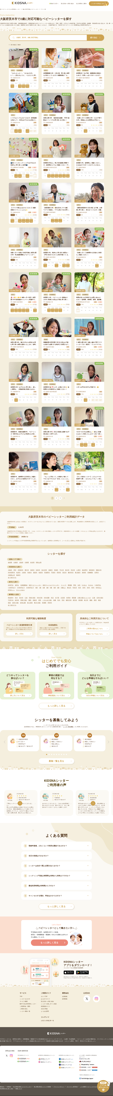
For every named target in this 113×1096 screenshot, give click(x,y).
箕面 (9, 603)
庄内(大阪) (100, 598)
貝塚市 (56, 570)
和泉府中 (11, 598)
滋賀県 (10, 562)
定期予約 (11, 585)
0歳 (36, 587)
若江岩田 (30, 603)
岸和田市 (20, 570)
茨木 (16, 598)
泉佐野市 (85, 570)
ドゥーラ (63, 585)
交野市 (96, 572)
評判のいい (11, 590)
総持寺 (17, 600)
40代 (92, 587)
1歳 (40, 587)
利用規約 (9, 1086)
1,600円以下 (12, 587)
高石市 (64, 572)
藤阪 (91, 600)
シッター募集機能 (68, 726)
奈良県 (32, 562)
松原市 (18, 572)
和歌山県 (38, 562)
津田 (39, 600)
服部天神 (68, 600)
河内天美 (39, 598)
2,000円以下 (21, 587)
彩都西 (44, 603)
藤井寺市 (71, 572)
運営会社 (2, 1086)
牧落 (99, 600)
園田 (30, 600)
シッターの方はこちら (100, 3)
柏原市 (41, 572)
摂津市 (59, 572)
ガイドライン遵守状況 (72, 1086)
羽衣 (63, 600)
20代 (83, 587)
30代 (88, 587)
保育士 (17, 585)
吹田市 (38, 570)
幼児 (79, 587)
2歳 (44, 587)
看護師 (70, 585)
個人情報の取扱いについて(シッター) (22, 1086)
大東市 (24, 572)
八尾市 (78, 570)
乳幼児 (75, 587)
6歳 (58, 587)
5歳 (54, 587)
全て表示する (12, 577)
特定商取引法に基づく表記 (6, 1088)
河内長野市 (11, 572)
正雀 (93, 598)
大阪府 (21, 562)
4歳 (51, 587)
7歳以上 (63, 587)
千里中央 (11, 600)
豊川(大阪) (37, 603)
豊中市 (27, 570)
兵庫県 (27, 562)
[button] (46, 754)
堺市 (15, 570)
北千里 (57, 598)
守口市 (62, 570)
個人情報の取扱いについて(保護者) (42, 1086)
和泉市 (29, 572)
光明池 (68, 598)
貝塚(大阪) (32, 598)
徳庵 (54, 600)
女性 (79, 585)
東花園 (80, 600)
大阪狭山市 (11, 575)
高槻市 (50, 570)
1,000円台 (98, 585)
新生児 (69, 587)
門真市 (53, 572)
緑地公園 (23, 603)
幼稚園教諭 (23, 585)
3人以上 (90, 585)
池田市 (32, 570)
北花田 (63, 598)
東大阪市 (78, 572)
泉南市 (84, 572)
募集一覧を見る (60, 761)
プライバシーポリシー (58, 1086)
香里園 (74, 598)
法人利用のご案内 (81, 3)
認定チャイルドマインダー (51, 585)
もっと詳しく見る (59, 906)
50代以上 (99, 587)
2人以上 (84, 585)
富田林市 (92, 570)
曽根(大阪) (23, 600)
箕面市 (35, 572)
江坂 (26, 598)
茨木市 (73, 570)
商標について (18, 1088)
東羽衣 (75, 600)
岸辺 (52, 598)
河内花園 (46, 598)
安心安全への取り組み (67, 3)
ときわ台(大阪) (47, 600)
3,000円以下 (30, 587)
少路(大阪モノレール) (84, 598)
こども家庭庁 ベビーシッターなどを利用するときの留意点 (94, 1086)
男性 (74, 585)
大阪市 (10, 570)
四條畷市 (90, 572)
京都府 (16, 562)
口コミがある (20, 590)
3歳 (47, 587)
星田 (95, 600)
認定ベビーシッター (35, 585)
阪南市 (18, 575)
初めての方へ (54, 3)
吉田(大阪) (15, 603)
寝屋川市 (99, 570)
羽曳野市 (47, 572)
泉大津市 (44, 570)
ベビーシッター (43, 23)
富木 (58, 600)
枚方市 (67, 570)
